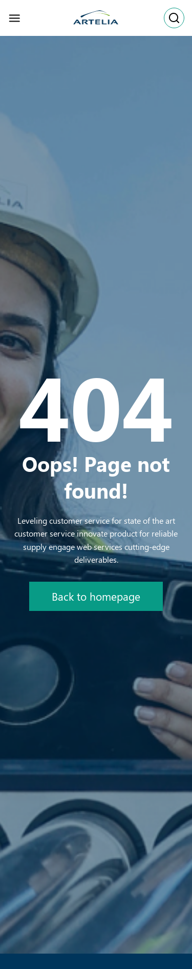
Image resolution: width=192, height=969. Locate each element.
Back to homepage (96, 596)
